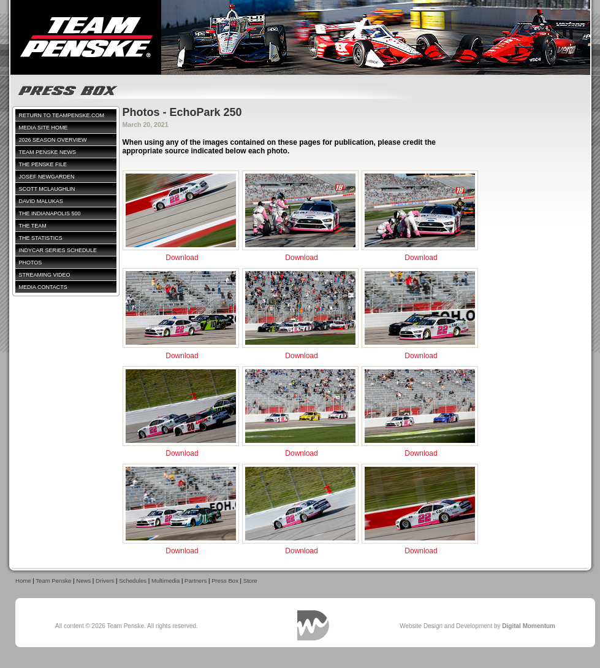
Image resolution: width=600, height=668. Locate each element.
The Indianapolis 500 (50, 213)
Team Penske (53, 580)
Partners (195, 580)
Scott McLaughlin (47, 189)
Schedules (132, 580)
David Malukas (41, 201)
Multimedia (165, 580)
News (83, 580)
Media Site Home (43, 128)
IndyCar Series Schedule (58, 250)
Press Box (224, 580)
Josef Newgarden (47, 177)
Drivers (105, 580)
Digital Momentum (313, 625)
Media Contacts (43, 287)
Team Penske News (48, 152)
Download (181, 257)
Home (23, 580)
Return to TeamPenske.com (62, 115)
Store (250, 580)
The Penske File (43, 164)
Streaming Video (44, 275)
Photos (30, 262)
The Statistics (41, 238)
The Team (33, 226)
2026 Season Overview (53, 140)
